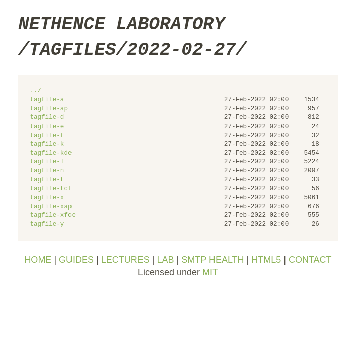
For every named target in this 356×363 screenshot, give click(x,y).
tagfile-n (47, 171)
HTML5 (266, 260)
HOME (37, 260)
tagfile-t (47, 180)
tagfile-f (47, 136)
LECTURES (125, 260)
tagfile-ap (49, 109)
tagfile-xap (51, 207)
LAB (165, 260)
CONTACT (310, 260)
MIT (210, 272)
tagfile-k (47, 144)
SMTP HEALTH (212, 260)
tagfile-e (47, 127)
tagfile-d (47, 117)
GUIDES (76, 260)
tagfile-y (47, 224)
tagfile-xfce (53, 215)
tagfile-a (47, 100)
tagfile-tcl (51, 189)
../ (35, 91)
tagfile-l (47, 162)
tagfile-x (47, 198)
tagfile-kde (51, 153)
